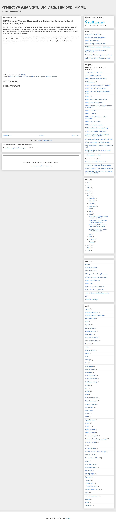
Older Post (75, 135)
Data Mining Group (91, 271)
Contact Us (48, 166)
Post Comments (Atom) (45, 140)
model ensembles (90, 404)
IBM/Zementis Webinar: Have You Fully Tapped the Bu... (97, 225)
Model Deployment (41, 76)
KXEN (87, 394)
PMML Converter (90, 429)
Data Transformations (91, 340)
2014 (89, 190)
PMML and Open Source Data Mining (96, 128)
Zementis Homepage (91, 299)
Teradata (87, 480)
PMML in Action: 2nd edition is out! (95, 88)
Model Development (91, 401)
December (92, 198)
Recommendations (91, 467)
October (91, 203)
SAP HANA (88, 470)
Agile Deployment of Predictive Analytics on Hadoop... (98, 230)
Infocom (87, 385)
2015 (89, 188)
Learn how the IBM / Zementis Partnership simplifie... (98, 221)
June (90, 214)
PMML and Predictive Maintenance (95, 131)
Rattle (87, 461)
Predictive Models (90, 442)
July (90, 211)
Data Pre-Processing (91, 337)
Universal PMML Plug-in (92, 489)
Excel (87, 353)
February (92, 239)
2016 (89, 185)
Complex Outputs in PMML (93, 34)
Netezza (87, 413)
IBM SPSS (88, 372)
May (90, 234)
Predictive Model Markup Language (96, 439)
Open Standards (90, 420)
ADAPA (87, 264)
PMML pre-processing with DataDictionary (97, 47)
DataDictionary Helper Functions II (95, 44)
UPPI (86, 296)
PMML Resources (90, 432)
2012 (89, 196)
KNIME (87, 391)
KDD (86, 388)
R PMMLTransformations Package (95, 451)
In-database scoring (91, 382)
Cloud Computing (90, 331)
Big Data (87, 325)
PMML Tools (89, 283)
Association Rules (90, 318)
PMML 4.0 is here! (90, 110)
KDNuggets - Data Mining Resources (96, 274)
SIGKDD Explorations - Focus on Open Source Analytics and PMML (97, 135)
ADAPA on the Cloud (91, 312)
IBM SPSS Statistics (91, 378)
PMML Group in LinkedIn (92, 121)
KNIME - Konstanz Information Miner (96, 277)
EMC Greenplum (90, 350)
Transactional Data (91, 486)
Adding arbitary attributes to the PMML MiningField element (96, 51)
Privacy (33, 166)
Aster (86, 321)
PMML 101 (88, 96)
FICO (86, 356)
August (91, 208)
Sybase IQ (88, 477)
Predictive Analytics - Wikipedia (94, 286)
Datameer (88, 344)
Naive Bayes (89, 410)
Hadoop (87, 360)
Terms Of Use (40, 166)
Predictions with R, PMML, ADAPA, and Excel (99, 168)
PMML (49, 76)
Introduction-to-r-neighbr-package (95, 37)
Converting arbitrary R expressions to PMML (98, 55)
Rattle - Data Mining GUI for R (94, 290)
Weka (87, 502)
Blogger (68, 518)
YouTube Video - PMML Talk (93, 72)
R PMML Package (90, 448)
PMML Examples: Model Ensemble (95, 79)
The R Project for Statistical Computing (97, 293)
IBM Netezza (89, 366)
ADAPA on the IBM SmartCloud (16, 76)
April (90, 236)
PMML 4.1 (88, 426)
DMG (86, 347)
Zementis (54, 76)
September (92, 206)
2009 (89, 250)
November (92, 201)
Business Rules (90, 328)
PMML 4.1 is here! (90, 114)
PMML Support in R (91, 82)
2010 (89, 248)
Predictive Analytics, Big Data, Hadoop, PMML (44, 7)
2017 (89, 183)
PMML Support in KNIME (92, 155)
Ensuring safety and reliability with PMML (97, 142)
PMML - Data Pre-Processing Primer (96, 99)
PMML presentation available (94, 125)
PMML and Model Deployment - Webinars (97, 85)
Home (41, 135)
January (91, 242)
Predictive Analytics (91, 436)
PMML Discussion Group (92, 280)
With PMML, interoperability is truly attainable (98, 139)
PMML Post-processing (92, 40)
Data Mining (89, 334)
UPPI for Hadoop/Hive (92, 496)
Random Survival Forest (92, 458)
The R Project (89, 483)
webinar (87, 499)
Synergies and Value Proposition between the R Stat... (98, 217)
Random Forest (90, 455)
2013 (89, 193)
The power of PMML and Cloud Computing (98, 165)
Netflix (87, 417)
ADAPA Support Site (91, 267)
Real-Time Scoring (90, 464)
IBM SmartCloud (30, 76)
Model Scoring (89, 407)
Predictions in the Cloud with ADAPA (96, 162)
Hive (86, 363)
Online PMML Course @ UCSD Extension (97, 58)
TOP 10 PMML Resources (93, 75)
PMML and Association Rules (94, 102)
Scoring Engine (89, 474)
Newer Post (7, 135)
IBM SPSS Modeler (91, 375)
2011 (89, 245)
